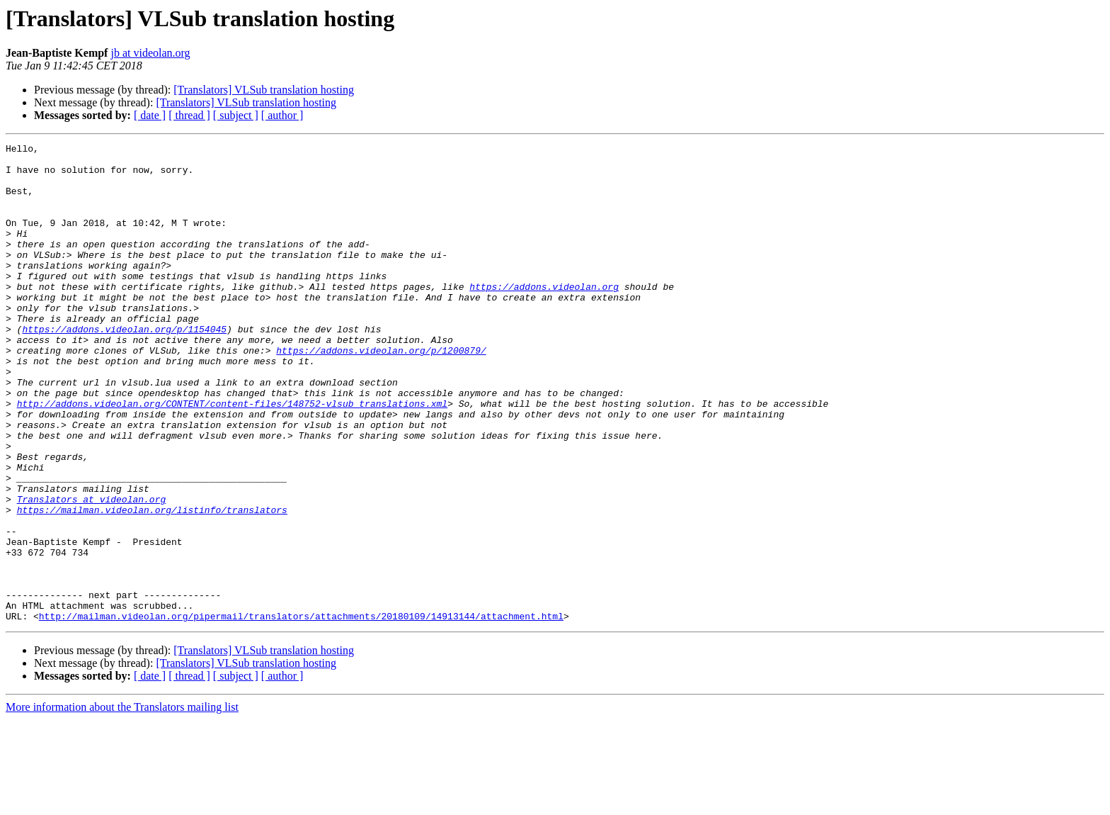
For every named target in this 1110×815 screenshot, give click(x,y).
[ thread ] (189, 115)
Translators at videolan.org (91, 571)
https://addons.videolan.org (544, 316)
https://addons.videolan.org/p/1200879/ (381, 392)
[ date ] (150, 115)
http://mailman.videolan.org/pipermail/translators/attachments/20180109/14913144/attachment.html (301, 711)
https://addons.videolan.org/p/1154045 (124, 367)
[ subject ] (235, 115)
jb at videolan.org (150, 53)
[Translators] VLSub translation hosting (263, 90)
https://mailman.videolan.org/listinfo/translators (152, 584)
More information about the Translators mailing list (122, 803)
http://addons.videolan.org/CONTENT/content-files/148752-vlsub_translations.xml (232, 456)
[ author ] (282, 115)
